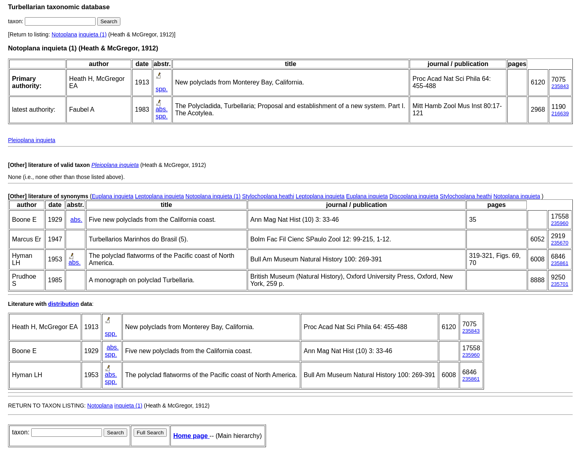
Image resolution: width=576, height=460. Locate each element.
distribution (63, 304)
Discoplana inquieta (413, 196)
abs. (162, 109)
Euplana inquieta (112, 196)
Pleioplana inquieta (31, 140)
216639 (560, 113)
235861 (559, 263)
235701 (559, 284)
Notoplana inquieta (516, 196)
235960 (559, 223)
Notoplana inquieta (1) (213, 196)
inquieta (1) (93, 34)
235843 (560, 86)
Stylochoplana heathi (268, 196)
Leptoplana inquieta (159, 196)
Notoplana (64, 34)
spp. (162, 89)
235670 (559, 243)
